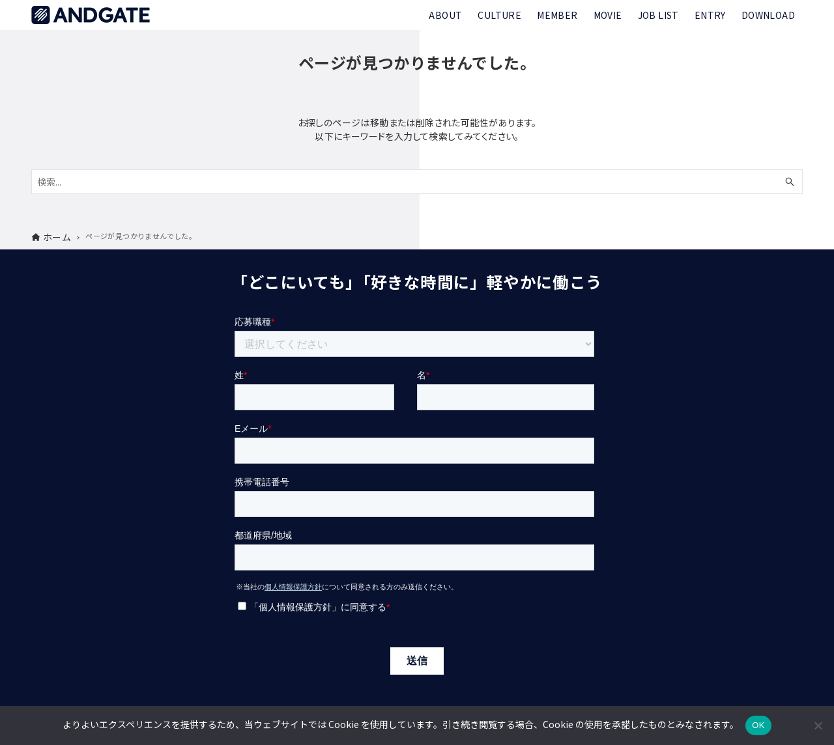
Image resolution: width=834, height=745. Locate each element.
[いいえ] (817, 725)
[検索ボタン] (790, 181)
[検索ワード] (417, 181)
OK (758, 725)
